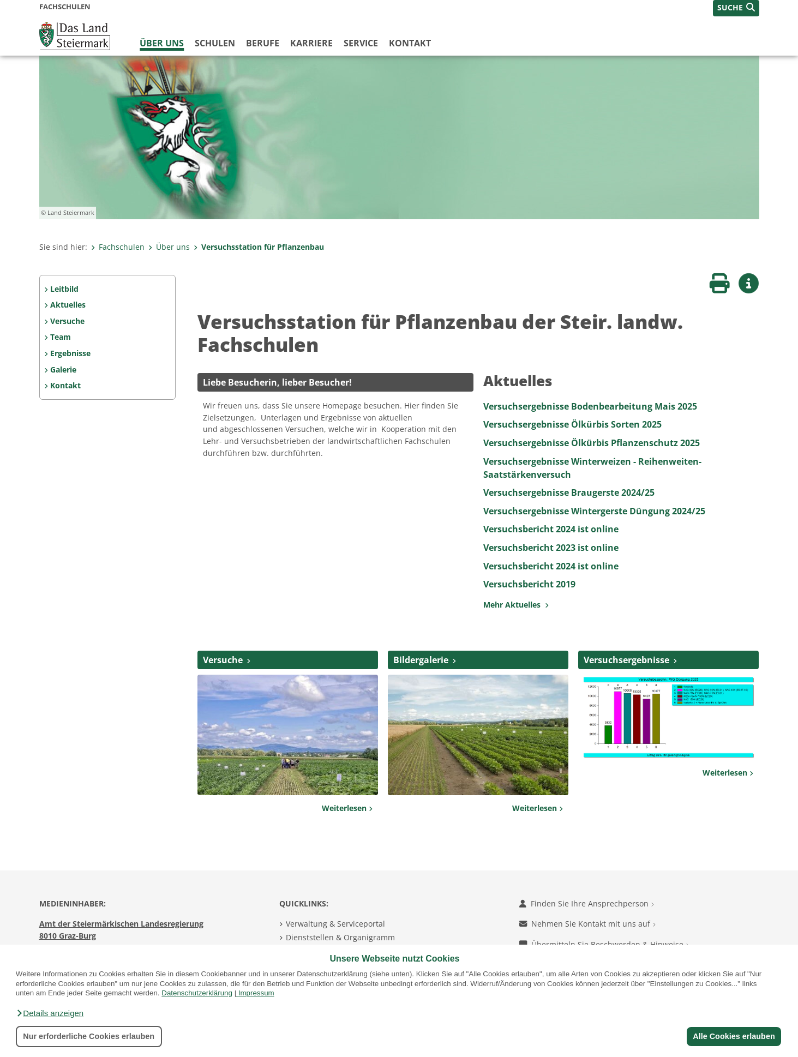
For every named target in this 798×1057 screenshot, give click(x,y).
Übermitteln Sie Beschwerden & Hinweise (604, 944)
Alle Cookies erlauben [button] (734, 1036)
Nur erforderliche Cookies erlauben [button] (88, 1036)
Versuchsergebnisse (626, 660)
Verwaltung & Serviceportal (335, 923)
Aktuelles (68, 304)
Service (361, 43)
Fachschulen (118, 247)
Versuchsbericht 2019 (529, 584)
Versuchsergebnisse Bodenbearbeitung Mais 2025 (590, 406)
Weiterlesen (347, 808)
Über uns (162, 43)
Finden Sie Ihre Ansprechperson (586, 903)
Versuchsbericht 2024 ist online (551, 529)
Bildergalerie (420, 660)
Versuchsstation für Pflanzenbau (259, 247)
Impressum (256, 993)
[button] (49, 1013)
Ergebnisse (70, 353)
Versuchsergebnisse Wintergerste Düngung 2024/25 (594, 511)
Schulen (215, 43)
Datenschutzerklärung (196, 993)
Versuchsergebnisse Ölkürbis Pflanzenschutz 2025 (591, 443)
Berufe (262, 43)
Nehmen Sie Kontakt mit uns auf (587, 923)
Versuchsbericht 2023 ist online (551, 548)
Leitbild (64, 289)
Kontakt (410, 43)
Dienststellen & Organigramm (340, 937)
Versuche (67, 321)
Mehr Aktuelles (516, 604)
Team (60, 337)
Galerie (63, 369)
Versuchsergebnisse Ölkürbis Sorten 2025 (572, 424)
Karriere (311, 43)
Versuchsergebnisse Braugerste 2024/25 (569, 493)
